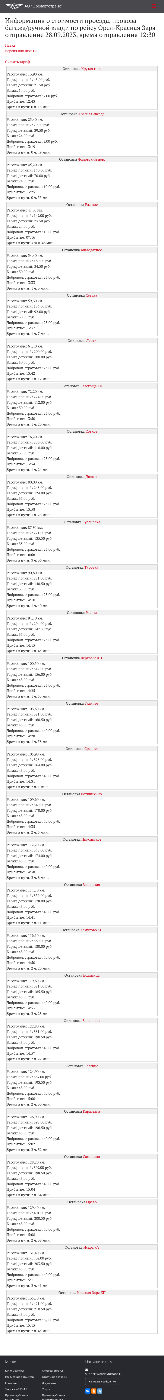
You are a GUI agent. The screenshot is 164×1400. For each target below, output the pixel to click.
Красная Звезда (91, 113)
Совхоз (91, 431)
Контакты (11, 1383)
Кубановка (91, 521)
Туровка (91, 567)
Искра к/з (91, 1247)
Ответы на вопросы (54, 1377)
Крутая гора (91, 68)
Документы (49, 1383)
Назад (10, 45)
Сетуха (91, 295)
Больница (91, 975)
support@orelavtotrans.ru (103, 1374)
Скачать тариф (17, 61)
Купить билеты (14, 1370)
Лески (91, 340)
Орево (91, 1201)
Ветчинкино (91, 793)
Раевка (91, 612)
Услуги (46, 1389)
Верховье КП (91, 657)
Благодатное (91, 249)
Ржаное (91, 204)
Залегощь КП (91, 385)
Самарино (91, 1156)
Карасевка (91, 1111)
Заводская (91, 884)
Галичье (91, 703)
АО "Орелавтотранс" (33, 6)
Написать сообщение (102, 1381)
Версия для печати (21, 50)
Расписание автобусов (19, 1377)
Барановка (91, 1020)
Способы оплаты (52, 1370)
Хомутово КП (91, 929)
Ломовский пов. (91, 159)
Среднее (91, 748)
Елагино (91, 1065)
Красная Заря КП (91, 1292)
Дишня (91, 476)
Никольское (91, 839)
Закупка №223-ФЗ (16, 1389)
